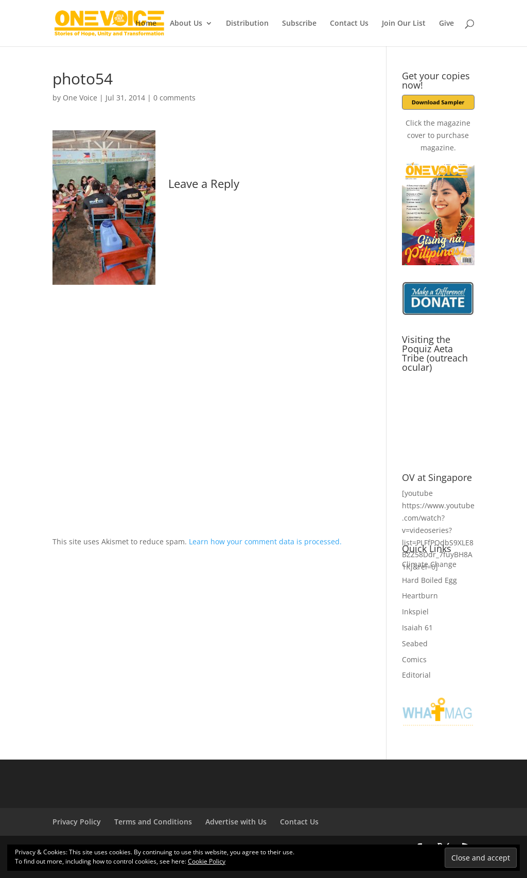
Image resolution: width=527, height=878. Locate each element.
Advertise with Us (236, 822)
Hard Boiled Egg (429, 580)
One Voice (80, 97)
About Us (186, 24)
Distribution (247, 24)
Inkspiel (415, 611)
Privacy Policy (76, 822)
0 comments (174, 97)
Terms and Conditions (153, 822)
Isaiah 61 (417, 627)
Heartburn (420, 595)
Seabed (415, 643)
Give (446, 24)
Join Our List (404, 24)
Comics (414, 659)
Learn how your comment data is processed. (265, 541)
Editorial (416, 675)
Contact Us (349, 24)
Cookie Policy (206, 861)
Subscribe (299, 24)
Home (145, 24)
